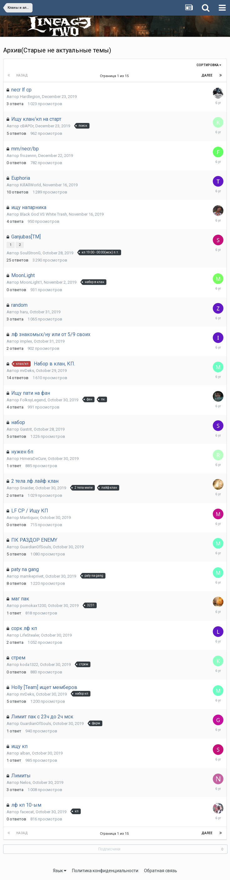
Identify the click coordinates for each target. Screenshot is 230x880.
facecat (27, 811)
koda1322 (29, 664)
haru (24, 312)
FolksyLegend (33, 400)
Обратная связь (160, 870)
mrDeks (27, 370)
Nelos (25, 782)
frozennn (28, 155)
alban (25, 753)
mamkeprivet (31, 576)
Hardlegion (30, 96)
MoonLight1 (31, 282)
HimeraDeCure (33, 458)
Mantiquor (29, 517)
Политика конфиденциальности (105, 870)
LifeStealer (29, 635)
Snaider (26, 488)
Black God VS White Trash (43, 214)
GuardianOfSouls (35, 547)
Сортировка (209, 65)
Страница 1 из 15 (115, 76)
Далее (207, 75)
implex (26, 341)
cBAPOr (26, 126)
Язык (59, 870)
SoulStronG (30, 253)
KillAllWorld (30, 185)
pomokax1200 (33, 605)
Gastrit (26, 429)
